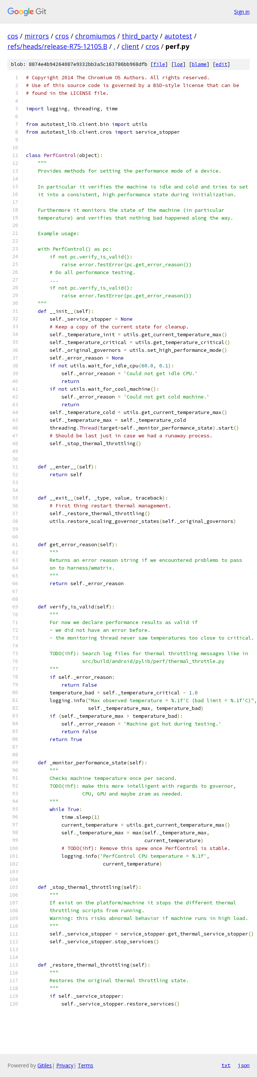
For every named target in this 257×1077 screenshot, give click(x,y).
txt (225, 1065)
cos (12, 35)
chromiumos (95, 35)
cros (62, 35)
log (178, 64)
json (244, 1065)
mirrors (36, 35)
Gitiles (44, 1065)
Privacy (64, 1065)
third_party (140, 35)
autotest (178, 35)
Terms (85, 1065)
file (159, 64)
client (130, 46)
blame (199, 64)
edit (221, 64)
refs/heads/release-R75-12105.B (57, 46)
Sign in (242, 11)
